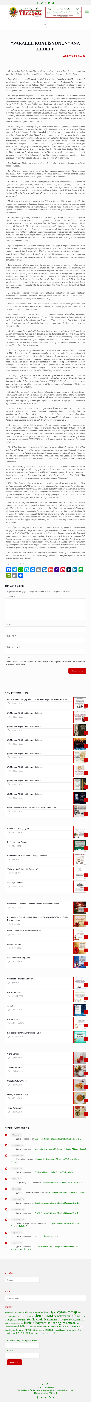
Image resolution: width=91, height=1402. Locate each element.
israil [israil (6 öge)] (83, 1320)
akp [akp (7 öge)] (34, 1312)
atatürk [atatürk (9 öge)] (39, 1312)
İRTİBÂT (45, 1385)
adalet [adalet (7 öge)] (29, 1312)
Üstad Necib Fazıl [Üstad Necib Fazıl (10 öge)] (20, 1332)
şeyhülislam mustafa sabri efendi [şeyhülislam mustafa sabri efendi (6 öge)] (43, 1333)
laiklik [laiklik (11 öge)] (21, 1326)
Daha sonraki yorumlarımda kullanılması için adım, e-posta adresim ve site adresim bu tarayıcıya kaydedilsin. (45, 662)
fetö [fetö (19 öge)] (28, 1319)
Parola (10, 1351)
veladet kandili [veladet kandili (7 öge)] (60, 1330)
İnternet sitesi (13, 647)
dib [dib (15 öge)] (74, 1316)
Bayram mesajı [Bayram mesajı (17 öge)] (66, 1312)
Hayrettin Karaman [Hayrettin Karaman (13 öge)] (44, 1319)
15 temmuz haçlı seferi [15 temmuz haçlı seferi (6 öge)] (13, 1312)
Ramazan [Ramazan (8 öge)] (19, 1330)
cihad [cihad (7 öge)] (23, 1316)
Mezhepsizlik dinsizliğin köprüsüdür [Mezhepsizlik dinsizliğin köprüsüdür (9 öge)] (61, 1326)
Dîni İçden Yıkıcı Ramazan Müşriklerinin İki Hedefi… (58, 1139)
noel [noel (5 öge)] (81, 1327)
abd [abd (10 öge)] (25, 1312)
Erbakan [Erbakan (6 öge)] (14, 1320)
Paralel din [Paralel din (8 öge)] (10, 1330)
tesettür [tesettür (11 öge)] (49, 1329)
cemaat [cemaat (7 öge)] (13, 1316)
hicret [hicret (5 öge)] (58, 1320)
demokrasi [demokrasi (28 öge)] (44, 1315)
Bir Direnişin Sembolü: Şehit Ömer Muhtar (65, 1193)
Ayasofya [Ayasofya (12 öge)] (49, 1312)
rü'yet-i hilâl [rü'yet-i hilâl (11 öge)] (31, 1329)
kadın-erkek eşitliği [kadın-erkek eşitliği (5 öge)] (17, 1323)
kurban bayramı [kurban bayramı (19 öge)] (36, 1323)
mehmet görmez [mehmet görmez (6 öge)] (36, 1327)
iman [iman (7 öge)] (78, 1320)
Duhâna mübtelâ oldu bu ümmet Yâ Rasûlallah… (55, 1172)
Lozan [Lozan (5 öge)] (28, 1327)
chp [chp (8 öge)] (18, 1316)
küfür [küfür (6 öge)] (15, 1327)
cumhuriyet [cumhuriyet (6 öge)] (30, 1316)
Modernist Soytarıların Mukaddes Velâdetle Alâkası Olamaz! (60, 1149)
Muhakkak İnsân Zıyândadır (47, 1236)
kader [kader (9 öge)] (8, 1323)
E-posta (11, 636)
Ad (9, 624)
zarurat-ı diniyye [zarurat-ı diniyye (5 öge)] (72, 1330)
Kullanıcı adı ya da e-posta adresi (22, 1341)
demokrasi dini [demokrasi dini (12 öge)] (62, 1315)
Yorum (11, 596)
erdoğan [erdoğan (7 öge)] (21, 1320)
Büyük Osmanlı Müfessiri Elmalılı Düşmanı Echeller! (57, 1203)
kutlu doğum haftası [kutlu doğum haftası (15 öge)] (61, 1323)
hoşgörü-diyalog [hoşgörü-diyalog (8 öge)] (68, 1319)
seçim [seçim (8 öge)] (41, 1330)
